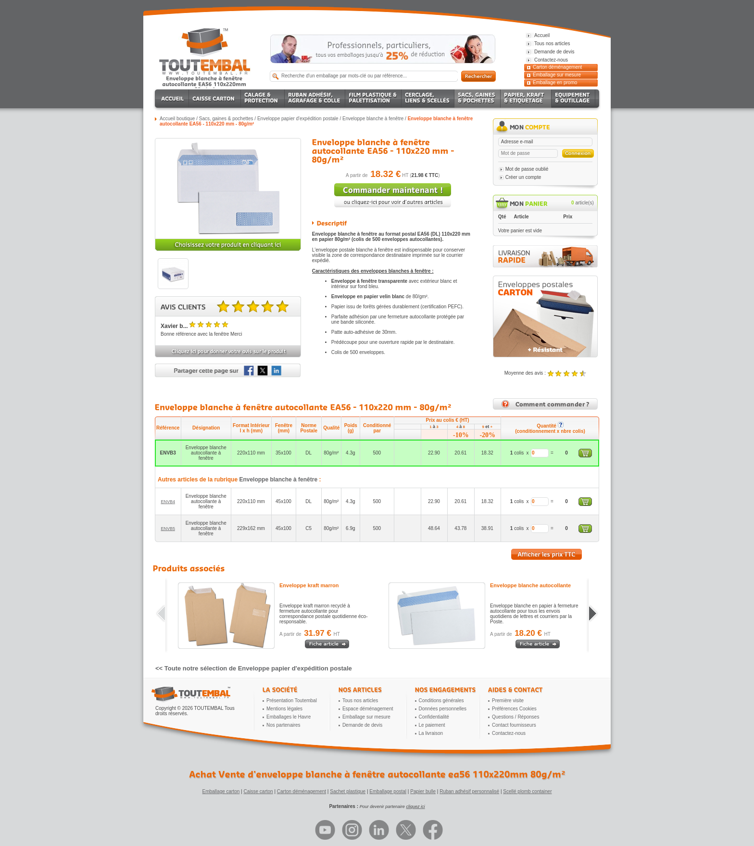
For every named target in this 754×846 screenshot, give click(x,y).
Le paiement (432, 725)
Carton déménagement (557, 67)
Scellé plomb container (527, 791)
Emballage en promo (555, 82)
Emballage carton (221, 791)
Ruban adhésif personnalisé (469, 791)
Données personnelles (443, 708)
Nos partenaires (283, 725)
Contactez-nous (509, 733)
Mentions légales (284, 708)
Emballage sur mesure (557, 74)
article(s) (582, 202)
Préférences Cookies (514, 708)
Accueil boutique (177, 118)
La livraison (431, 733)
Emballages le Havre (288, 717)
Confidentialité (434, 717)
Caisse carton (258, 791)
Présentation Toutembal (291, 700)
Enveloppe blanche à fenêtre (372, 118)
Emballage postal (387, 791)
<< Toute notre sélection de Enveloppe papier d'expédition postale (253, 668)
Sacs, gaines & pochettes (226, 118)
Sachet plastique (347, 791)
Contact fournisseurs (514, 725)
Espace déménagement (367, 708)
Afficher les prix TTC (546, 554)
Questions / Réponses (515, 717)
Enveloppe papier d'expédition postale (298, 118)
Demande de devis (362, 725)
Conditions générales (441, 700)
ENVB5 (168, 528)
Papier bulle (423, 791)
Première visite (508, 700)
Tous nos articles (360, 700)
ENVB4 (168, 501)
